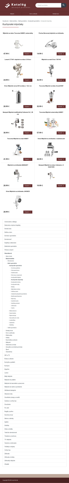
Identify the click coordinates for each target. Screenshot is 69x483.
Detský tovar (56, 13)
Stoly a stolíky (9, 429)
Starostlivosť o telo (14, 318)
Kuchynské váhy (15, 284)
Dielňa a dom (8, 232)
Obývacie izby (8, 394)
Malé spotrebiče (22, 21)
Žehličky (11, 325)
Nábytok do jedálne (10, 380)
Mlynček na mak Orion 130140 (51, 59)
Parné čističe (12, 313)
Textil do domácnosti (11, 432)
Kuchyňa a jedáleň (10, 362)
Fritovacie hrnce (15, 270)
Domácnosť (8, 239)
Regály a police (9, 411)
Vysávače (11, 322)
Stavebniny (9, 351)
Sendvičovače (14, 301)
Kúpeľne (7, 369)
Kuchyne (7, 366)
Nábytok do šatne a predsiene (13, 387)
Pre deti (7, 408)
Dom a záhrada (33, 13)
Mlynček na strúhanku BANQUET (18, 165)
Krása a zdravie (9, 359)
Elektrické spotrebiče (11, 246)
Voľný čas (7, 450)
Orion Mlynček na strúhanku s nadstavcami (51, 138)
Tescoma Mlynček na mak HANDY (18, 138)
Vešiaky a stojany (10, 446)
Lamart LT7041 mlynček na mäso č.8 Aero (18, 59)
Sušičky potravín (15, 303)
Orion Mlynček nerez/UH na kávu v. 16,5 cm (18, 86)
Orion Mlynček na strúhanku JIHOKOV (18, 191)
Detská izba (8, 228)
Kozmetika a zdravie (11, 340)
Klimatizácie (11, 261)
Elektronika (9, 335)
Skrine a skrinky (9, 418)
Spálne (6, 422)
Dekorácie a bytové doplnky (12, 225)
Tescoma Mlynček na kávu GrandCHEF (51, 86)
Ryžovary (13, 298)
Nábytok (12, 13)
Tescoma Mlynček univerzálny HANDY (51, 112)
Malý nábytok (8, 376)
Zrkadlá (7, 464)
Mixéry (12, 286)
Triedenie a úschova (10, 436)
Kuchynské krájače (16, 277)
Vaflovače (13, 305)
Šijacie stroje (12, 315)
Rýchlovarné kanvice (16, 296)
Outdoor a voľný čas (10, 401)
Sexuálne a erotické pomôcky (14, 347)
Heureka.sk (5, 21)
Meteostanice (12, 311)
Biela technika (13, 21)
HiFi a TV (7, 355)
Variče (12, 308)
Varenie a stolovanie (10, 443)
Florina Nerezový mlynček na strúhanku (51, 33)
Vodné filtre (12, 320)
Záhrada (7, 453)
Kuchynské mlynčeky (17, 279)
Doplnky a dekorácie (10, 243)
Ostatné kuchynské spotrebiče (19, 294)
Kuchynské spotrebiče (34, 21)
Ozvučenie (8, 404)
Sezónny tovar (9, 415)
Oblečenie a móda (11, 344)
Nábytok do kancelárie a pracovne (14, 383)
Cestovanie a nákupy (11, 222)
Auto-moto (9, 256)
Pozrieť (28, 54)
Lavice (6, 373)
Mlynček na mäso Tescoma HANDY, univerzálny (18, 33)
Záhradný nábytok (10, 460)
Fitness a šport (9, 250)
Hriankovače (14, 272)
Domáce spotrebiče (10, 236)
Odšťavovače (14, 291)
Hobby (7, 337)
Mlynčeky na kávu (15, 289)
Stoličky (7, 425)
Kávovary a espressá (16, 275)
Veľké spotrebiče (12, 327)
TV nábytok (8, 439)
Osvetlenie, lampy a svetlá (12, 397)
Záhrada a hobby (9, 457)
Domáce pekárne (15, 268)
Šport (7, 349)
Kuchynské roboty (15, 282)
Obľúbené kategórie (10, 390)
